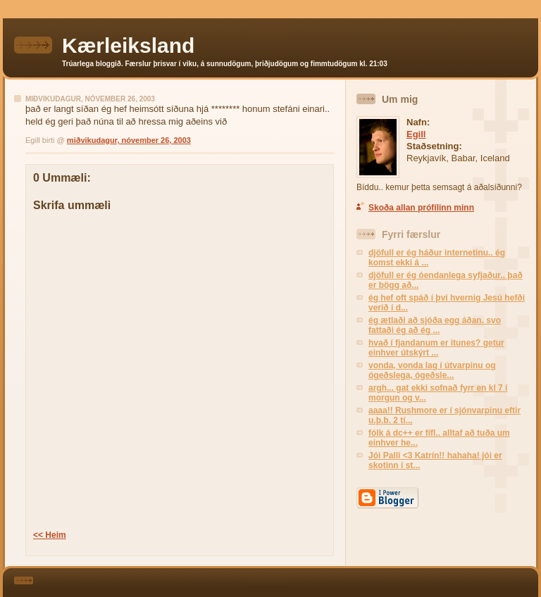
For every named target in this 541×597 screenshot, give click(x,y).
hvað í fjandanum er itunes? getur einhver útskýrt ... (436, 348)
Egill (415, 134)
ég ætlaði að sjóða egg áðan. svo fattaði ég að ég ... (434, 325)
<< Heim (49, 535)
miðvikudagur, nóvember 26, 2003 (129, 140)
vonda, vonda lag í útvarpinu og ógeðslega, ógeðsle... (432, 370)
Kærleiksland (128, 45)
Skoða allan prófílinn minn (421, 208)
